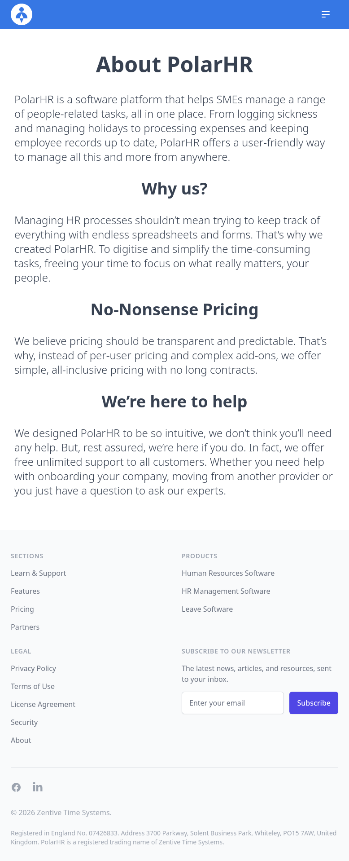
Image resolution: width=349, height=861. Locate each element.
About (21, 740)
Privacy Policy (33, 668)
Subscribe (314, 703)
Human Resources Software (228, 573)
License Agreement (43, 704)
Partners (25, 627)
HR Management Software (226, 591)
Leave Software (207, 609)
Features (25, 591)
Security (24, 722)
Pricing (22, 609)
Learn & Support (38, 573)
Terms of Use (33, 686)
